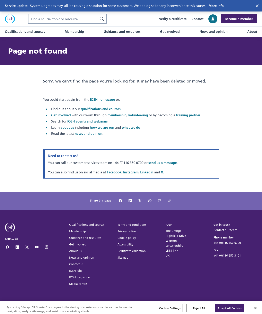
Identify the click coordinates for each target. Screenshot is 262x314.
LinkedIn (146, 172)
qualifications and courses (101, 109)
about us (67, 127)
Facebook (114, 172)
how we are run (102, 127)
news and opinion (88, 133)
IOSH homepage (102, 99)
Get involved (61, 115)
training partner (188, 115)
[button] (25, 31)
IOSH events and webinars (87, 121)
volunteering (138, 115)
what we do (131, 127)
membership (116, 115)
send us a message (162, 162)
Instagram (131, 172)
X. (162, 172)
